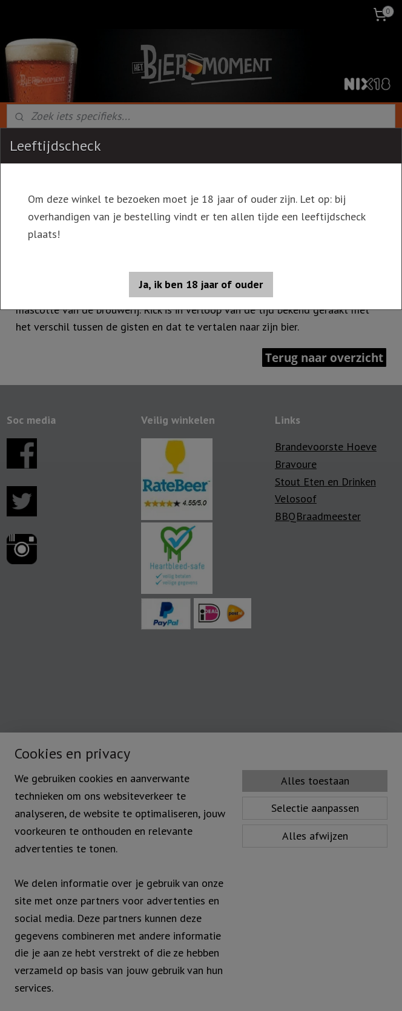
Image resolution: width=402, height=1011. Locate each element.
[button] (201, 284)
